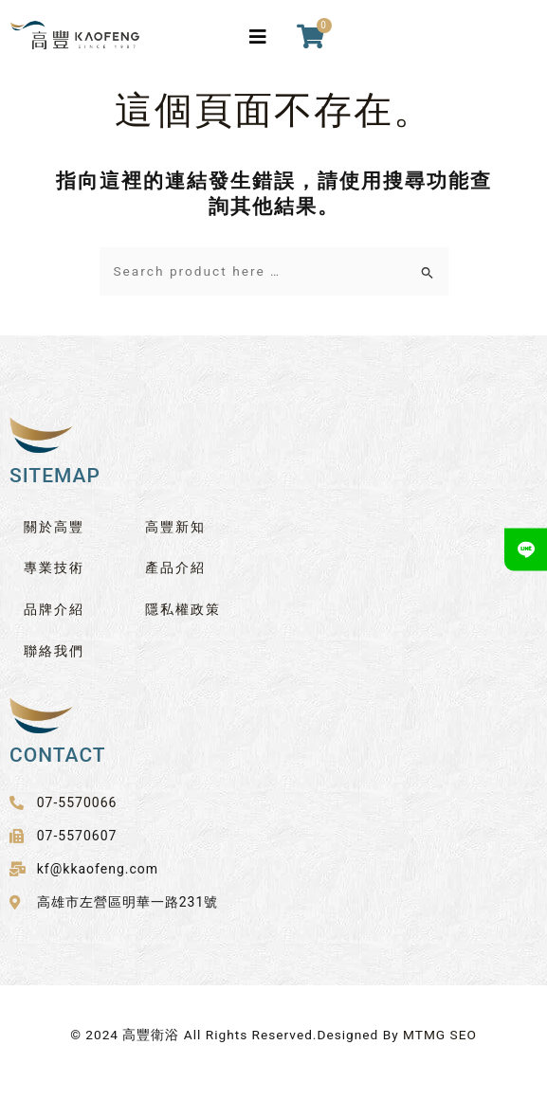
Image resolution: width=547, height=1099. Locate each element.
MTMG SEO (440, 1034)
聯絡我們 (54, 650)
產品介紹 (175, 567)
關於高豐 (54, 526)
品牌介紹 (54, 609)
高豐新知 (175, 526)
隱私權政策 (183, 609)
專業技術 (54, 567)
